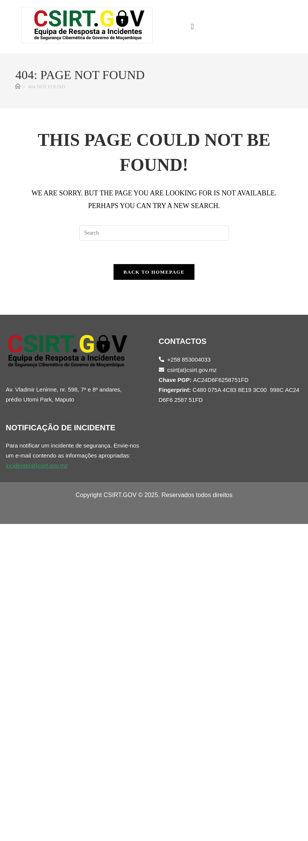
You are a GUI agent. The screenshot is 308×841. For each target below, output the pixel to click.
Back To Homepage (154, 272)
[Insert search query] (154, 233)
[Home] (17, 86)
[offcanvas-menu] (192, 26)
